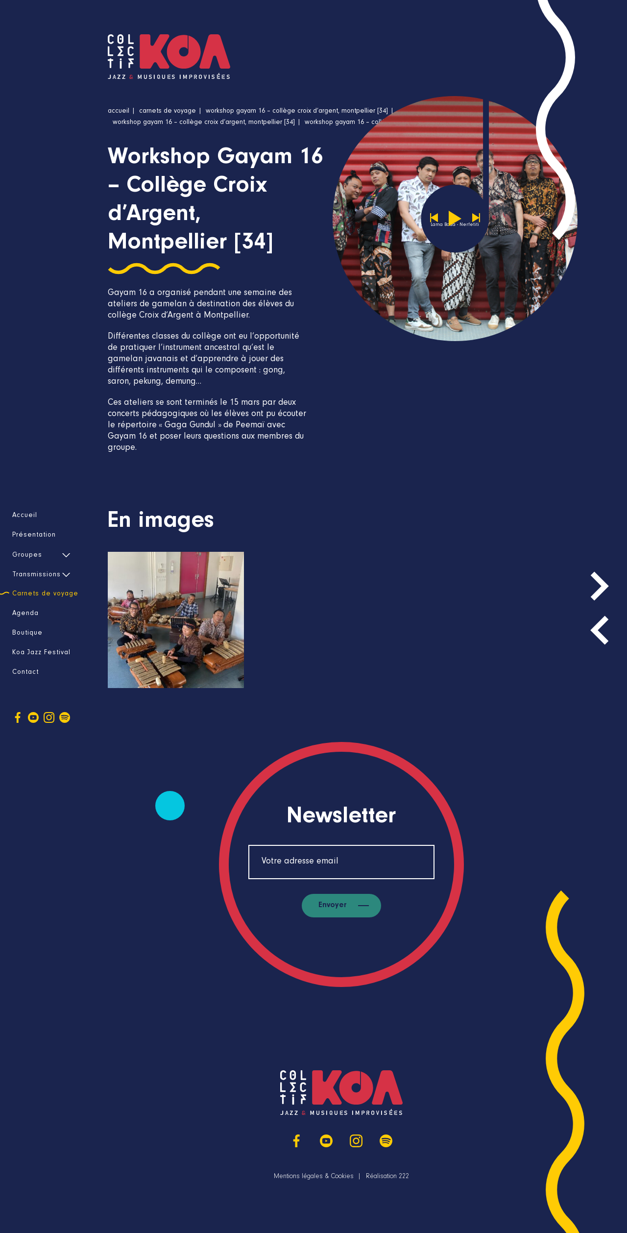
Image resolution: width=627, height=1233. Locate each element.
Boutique (27, 633)
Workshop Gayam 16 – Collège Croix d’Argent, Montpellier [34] (297, 111)
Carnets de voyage (45, 594)
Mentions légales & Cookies (314, 1177)
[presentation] (599, 630)
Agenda (25, 614)
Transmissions (36, 575)
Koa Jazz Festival (41, 653)
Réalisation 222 (387, 1177)
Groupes (27, 555)
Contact (25, 672)
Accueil (24, 516)
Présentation (34, 535)
